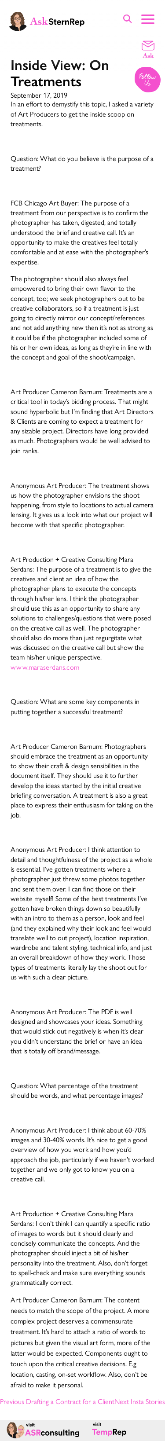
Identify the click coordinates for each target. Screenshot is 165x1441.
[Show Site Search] (128, 19)
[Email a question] (148, 49)
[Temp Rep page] (111, 1430)
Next (139, 1401)
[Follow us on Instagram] (148, 80)
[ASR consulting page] (41, 1430)
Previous (57, 1401)
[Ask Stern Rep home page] (46, 20)
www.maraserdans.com (45, 667)
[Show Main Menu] (148, 18)
